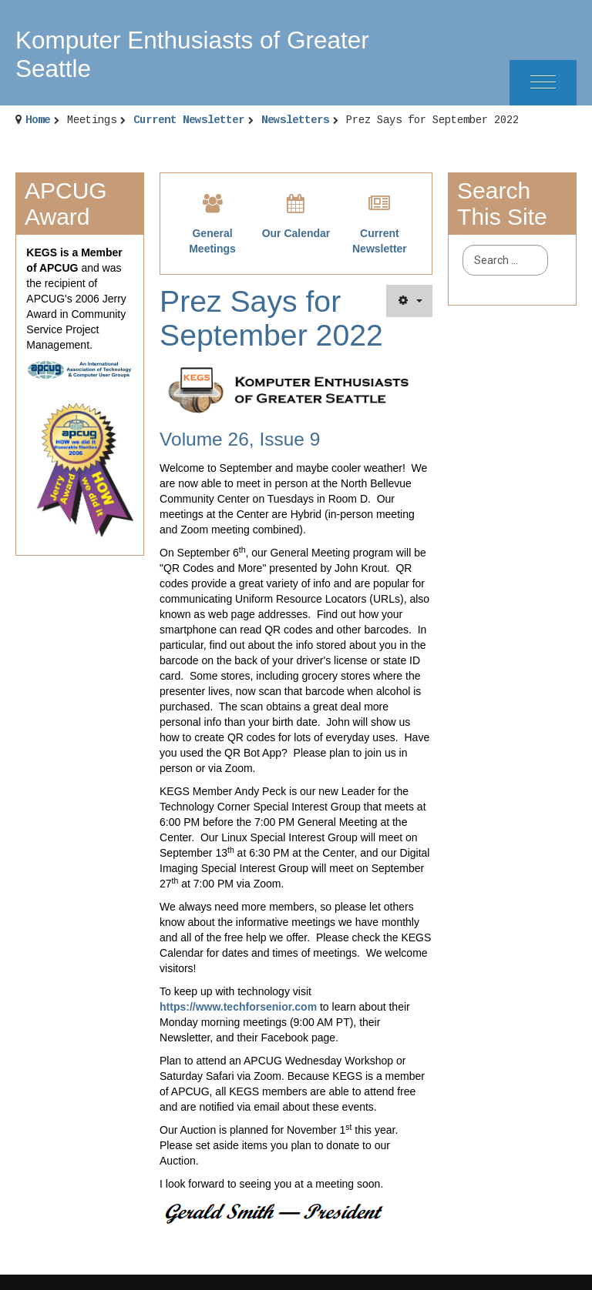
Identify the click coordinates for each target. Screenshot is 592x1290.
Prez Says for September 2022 (271, 318)
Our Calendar (296, 233)
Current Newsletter (188, 120)
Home (37, 120)
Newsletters (295, 120)
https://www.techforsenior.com (238, 1007)
